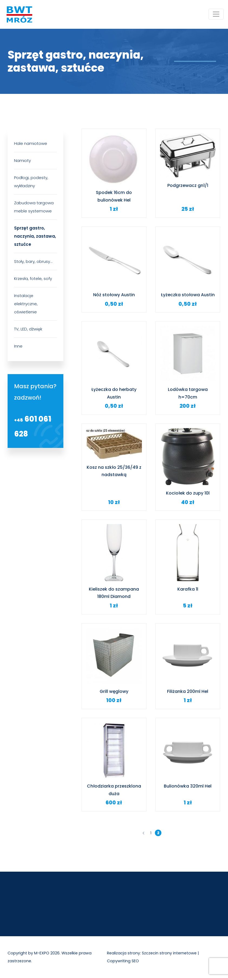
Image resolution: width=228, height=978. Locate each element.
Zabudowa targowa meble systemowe (34, 207)
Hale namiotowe (30, 143)
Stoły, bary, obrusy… (33, 261)
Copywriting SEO (123, 961)
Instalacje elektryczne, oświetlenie (26, 304)
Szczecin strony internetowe (169, 953)
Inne (18, 346)
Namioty (22, 160)
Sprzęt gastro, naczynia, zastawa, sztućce (35, 236)
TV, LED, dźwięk (28, 329)
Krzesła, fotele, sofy (33, 278)
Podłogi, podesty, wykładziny (31, 182)
